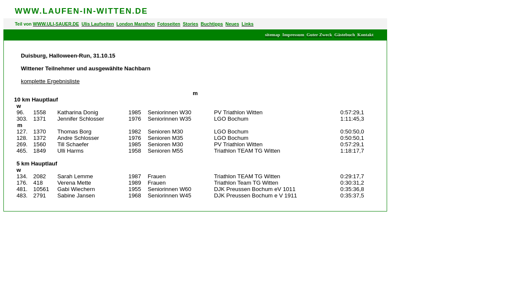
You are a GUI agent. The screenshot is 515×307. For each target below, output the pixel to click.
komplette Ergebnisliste (50, 81)
